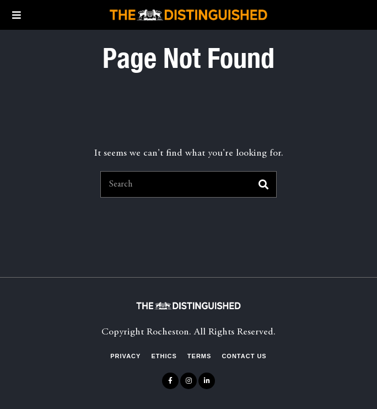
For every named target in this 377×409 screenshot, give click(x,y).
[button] (263, 184)
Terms (199, 356)
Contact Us (244, 356)
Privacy (125, 356)
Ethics (163, 356)
